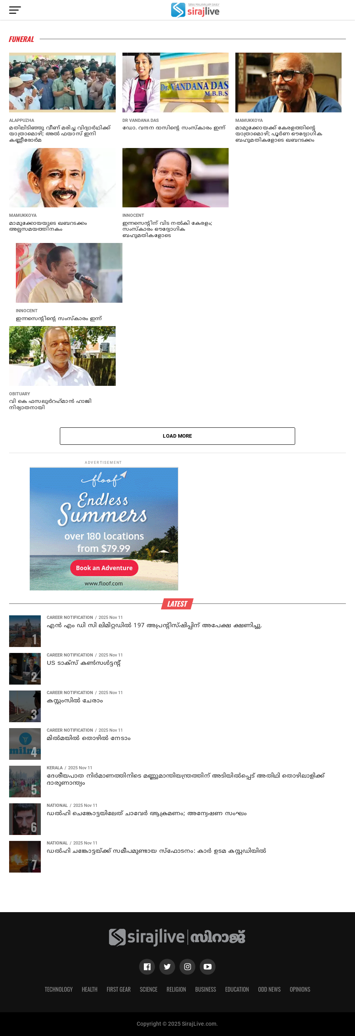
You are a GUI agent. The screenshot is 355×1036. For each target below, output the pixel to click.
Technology (59, 989)
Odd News (269, 989)
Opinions (300, 989)
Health (90, 989)
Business (205, 989)
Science (149, 989)
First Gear (119, 989)
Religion (176, 989)
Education (237, 989)
